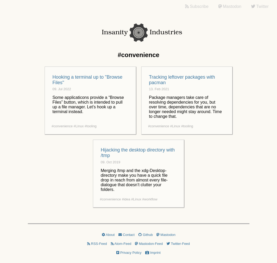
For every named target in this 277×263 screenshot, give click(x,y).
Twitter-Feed (178, 244)
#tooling (91, 126)
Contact (126, 235)
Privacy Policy (129, 253)
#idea (126, 199)
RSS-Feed (97, 244)
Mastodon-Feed (149, 244)
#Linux (78, 126)
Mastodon (165, 235)
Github (145, 235)
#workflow (150, 199)
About (108, 235)
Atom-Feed (121, 244)
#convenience (62, 126)
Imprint (152, 253)
